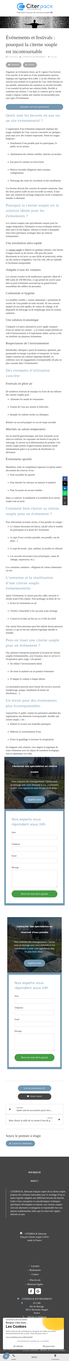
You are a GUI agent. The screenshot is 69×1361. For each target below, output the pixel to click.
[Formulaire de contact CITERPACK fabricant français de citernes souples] (23, 1331)
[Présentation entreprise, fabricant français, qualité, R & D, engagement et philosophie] (35, 1266)
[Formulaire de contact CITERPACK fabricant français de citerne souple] (35, 1274)
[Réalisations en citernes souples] (35, 1270)
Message (15, 867)
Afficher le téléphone (37, 1317)
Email (14, 856)
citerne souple (15, 250)
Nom (14, 832)
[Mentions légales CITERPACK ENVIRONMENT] (35, 1284)
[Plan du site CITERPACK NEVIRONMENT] (35, 1280)
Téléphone (16, 844)
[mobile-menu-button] (34, 1357)
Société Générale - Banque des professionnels (43, 1350)
